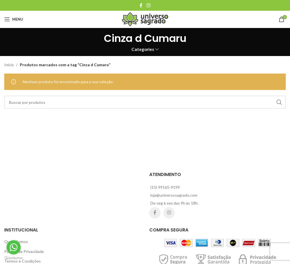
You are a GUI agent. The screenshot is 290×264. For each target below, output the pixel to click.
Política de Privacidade (24, 251)
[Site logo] (145, 18)
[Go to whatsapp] (14, 247)
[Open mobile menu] (13, 19)
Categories (142, 49)
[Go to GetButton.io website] (14, 258)
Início (9, 64)
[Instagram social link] (148, 5)
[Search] (145, 102)
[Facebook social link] (141, 5)
